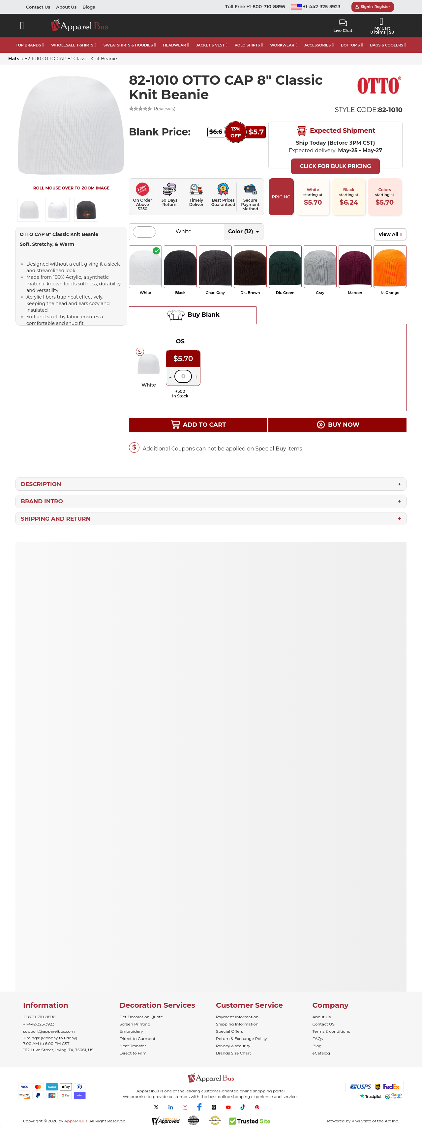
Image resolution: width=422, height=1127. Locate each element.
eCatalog (321, 1053)
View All (388, 234)
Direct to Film (133, 1053)
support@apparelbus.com (49, 1031)
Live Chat (342, 26)
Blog (317, 1045)
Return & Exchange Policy (241, 1038)
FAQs (318, 1038)
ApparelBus (75, 1120)
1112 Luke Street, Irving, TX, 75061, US (58, 1049)
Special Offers (229, 1031)
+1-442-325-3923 (316, 7)
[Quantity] (183, 376)
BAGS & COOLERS (386, 45)
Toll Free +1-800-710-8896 (255, 7)
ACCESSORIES (317, 45)
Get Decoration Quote (141, 1016)
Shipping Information (237, 1024)
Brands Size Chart (233, 1053)
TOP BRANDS (28, 45)
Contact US (324, 1024)
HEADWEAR (174, 45)
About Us (66, 7)
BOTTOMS (350, 45)
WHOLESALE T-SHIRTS (72, 45)
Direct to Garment (138, 1038)
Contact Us (38, 7)
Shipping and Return (55, 518)
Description (41, 484)
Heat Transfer (133, 1045)
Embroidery (131, 1031)
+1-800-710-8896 (39, 1016)
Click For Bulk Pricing (335, 166)
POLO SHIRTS (247, 45)
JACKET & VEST (210, 45)
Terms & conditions (331, 1031)
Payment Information (237, 1016)
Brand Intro (42, 501)
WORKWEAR (282, 45)
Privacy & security (233, 1045)
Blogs (88, 7)
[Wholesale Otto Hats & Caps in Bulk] (379, 85)
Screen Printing (135, 1024)
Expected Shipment (336, 131)
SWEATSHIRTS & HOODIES (128, 45)
